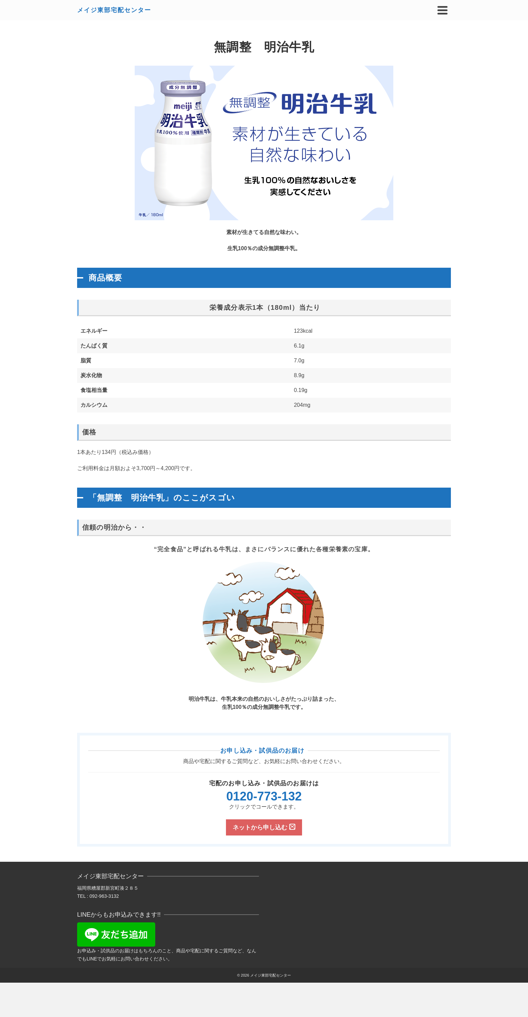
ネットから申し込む (264, 827)
